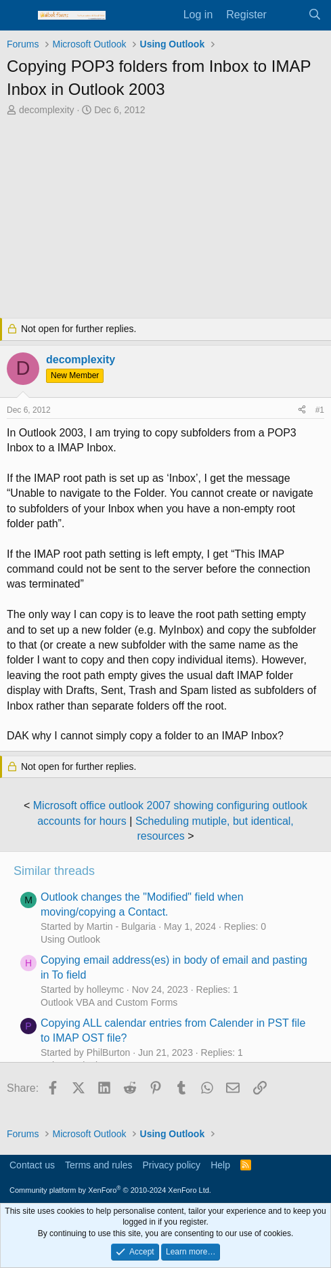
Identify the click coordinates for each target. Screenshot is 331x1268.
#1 (319, 410)
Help (220, 1165)
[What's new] (287, 15)
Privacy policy (172, 1165)
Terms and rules (99, 1165)
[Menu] (19, 15)
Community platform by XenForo (110, 1190)
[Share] (302, 410)
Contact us (32, 1165)
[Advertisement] (165, 219)
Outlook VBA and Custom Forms (109, 1002)
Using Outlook (70, 939)
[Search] (314, 15)
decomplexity (46, 109)
